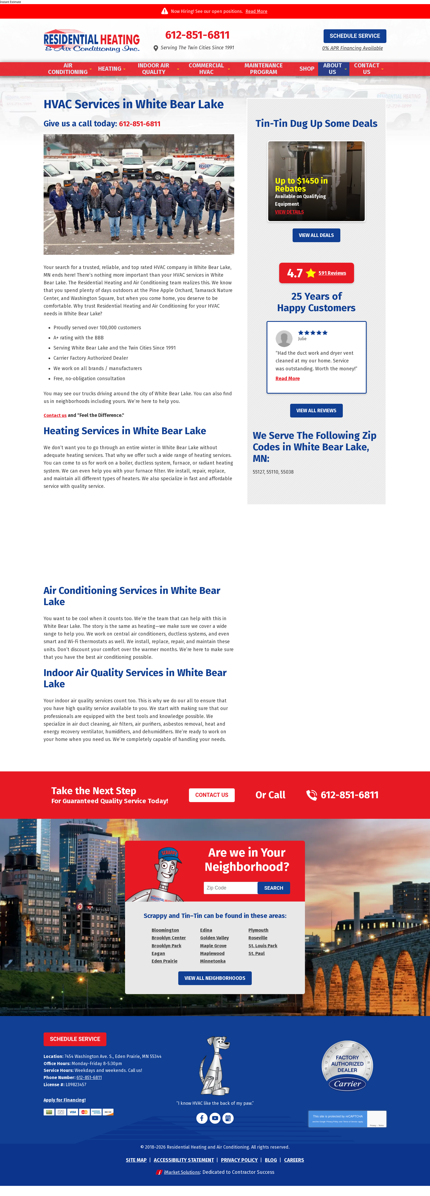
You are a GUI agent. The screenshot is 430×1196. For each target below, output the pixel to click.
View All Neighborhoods (215, 988)
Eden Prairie (165, 971)
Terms (381, 1136)
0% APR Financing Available (352, 48)
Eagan (158, 963)
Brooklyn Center (170, 947)
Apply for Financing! (65, 1109)
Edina (206, 939)
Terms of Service (350, 1132)
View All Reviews (316, 420)
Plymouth (259, 939)
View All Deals (316, 236)
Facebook (202, 1128)
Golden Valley (215, 947)
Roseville (258, 947)
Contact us (56, 419)
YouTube (215, 1128)
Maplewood (213, 963)
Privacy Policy (332, 1132)
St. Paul (256, 963)
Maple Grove (214, 955)
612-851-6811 (215, 36)
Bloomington (166, 939)
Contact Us (211, 802)
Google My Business (227, 1128)
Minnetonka (213, 971)
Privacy (373, 1136)
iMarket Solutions (180, 1182)
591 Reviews (332, 273)
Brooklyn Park (167, 955)
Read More (256, 11)
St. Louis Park (263, 955)
